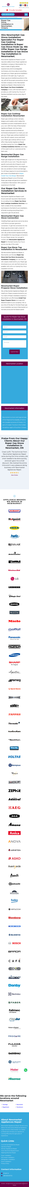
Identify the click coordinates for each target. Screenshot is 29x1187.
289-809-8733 (7, 1175)
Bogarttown (6, 1107)
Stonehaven (20, 1107)
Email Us (6, 1173)
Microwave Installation (7, 1157)
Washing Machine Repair (8, 1152)
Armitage (5, 1105)
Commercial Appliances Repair (10, 1144)
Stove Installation (6, 1161)
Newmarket (20, 1105)
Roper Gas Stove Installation (11, 17)
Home (2, 17)
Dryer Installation (6, 1155)
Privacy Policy (5, 1163)
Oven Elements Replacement (10, 1150)
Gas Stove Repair (6, 1146)
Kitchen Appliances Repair (9, 1148)
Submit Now (14, 352)
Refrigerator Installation (8, 1159)
